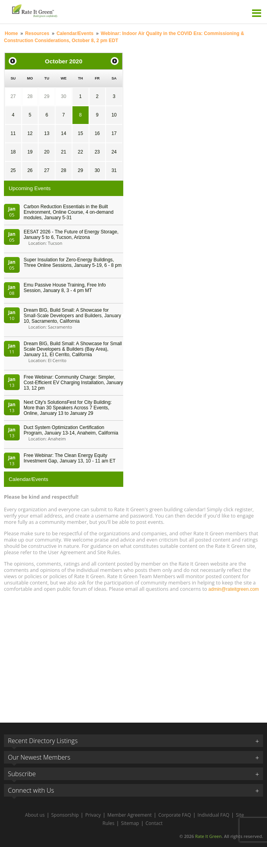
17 (114, 133)
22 (80, 152)
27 (13, 96)
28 (29, 96)
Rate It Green (208, 836)
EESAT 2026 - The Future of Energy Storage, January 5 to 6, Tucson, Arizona (71, 234)
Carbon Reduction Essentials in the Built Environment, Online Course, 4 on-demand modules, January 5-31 (68, 212)
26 (29, 170)
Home (11, 33)
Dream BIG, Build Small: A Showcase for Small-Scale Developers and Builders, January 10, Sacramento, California (72, 315)
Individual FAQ (214, 815)
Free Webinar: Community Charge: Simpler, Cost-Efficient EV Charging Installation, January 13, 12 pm (73, 382)
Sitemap (130, 823)
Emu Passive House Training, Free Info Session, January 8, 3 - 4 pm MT (65, 287)
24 (114, 152)
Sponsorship (65, 815)
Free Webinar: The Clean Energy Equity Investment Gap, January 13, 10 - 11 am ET (69, 458)
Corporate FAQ (174, 815)
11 (13, 133)
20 (46, 152)
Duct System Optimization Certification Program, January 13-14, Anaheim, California (71, 430)
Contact (154, 823)
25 (13, 170)
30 (63, 96)
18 (13, 152)
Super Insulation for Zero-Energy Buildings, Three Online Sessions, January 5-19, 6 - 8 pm (73, 262)
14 (63, 133)
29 (46, 96)
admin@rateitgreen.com (233, 589)
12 (29, 133)
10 (114, 115)
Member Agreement (130, 815)
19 (29, 152)
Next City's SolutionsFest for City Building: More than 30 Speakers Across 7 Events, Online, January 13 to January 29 (68, 407)
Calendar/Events (74, 33)
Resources (37, 33)
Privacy (93, 815)
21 (63, 152)
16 (97, 133)
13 (46, 133)
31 (114, 170)
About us (34, 815)
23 (97, 152)
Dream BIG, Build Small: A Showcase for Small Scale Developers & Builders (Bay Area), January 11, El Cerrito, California (73, 349)
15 (80, 133)
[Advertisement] (133, 654)
